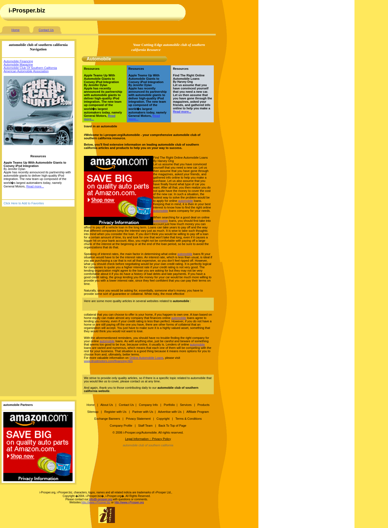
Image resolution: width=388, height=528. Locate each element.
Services (186, 404)
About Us (106, 404)
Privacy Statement (138, 418)
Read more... (35, 186)
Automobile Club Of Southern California (30, 67)
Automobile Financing (18, 61)
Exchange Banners (107, 418)
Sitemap (92, 411)
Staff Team (145, 425)
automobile (185, 200)
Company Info (148, 404)
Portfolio (169, 404)
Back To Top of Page (172, 425)
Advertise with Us (169, 411)
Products (203, 404)
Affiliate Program (197, 411)
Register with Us (115, 411)
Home (15, 30)
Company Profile (121, 425)
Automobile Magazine (18, 64)
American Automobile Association (26, 71)
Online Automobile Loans (146, 357)
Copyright (162, 418)
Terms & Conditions (188, 418)
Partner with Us (142, 411)
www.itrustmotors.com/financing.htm (108, 361)
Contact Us (45, 30)
